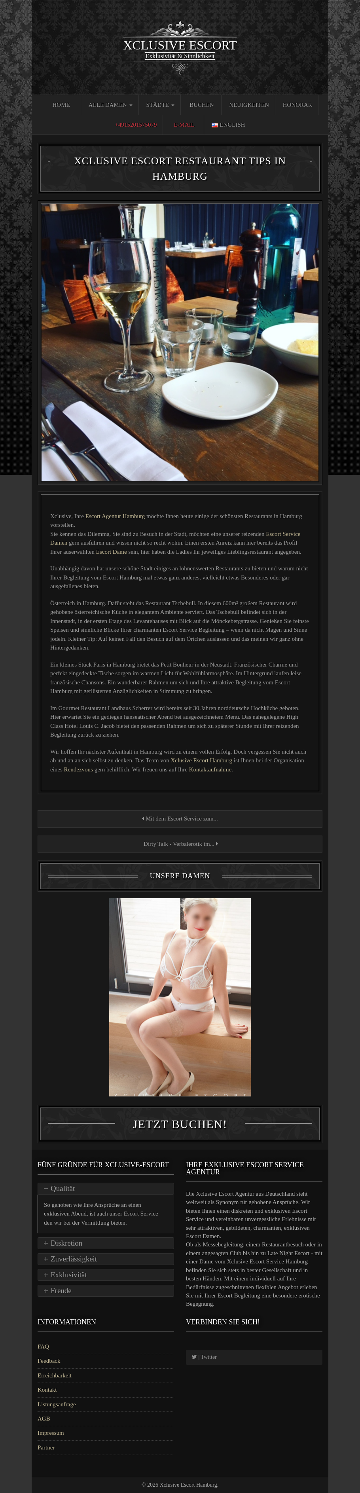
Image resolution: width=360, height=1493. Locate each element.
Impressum (51, 1433)
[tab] (106, 1189)
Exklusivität (69, 1275)
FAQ (43, 1346)
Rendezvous (78, 769)
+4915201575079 (136, 125)
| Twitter (204, 1357)
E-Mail (184, 125)
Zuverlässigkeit (74, 1259)
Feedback (49, 1361)
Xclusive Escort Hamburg (202, 760)
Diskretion (66, 1243)
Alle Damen (111, 105)
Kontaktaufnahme (210, 769)
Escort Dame (111, 552)
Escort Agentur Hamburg (115, 516)
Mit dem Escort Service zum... (180, 818)
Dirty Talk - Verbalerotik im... (180, 844)
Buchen (201, 105)
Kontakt (47, 1390)
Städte (160, 105)
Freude (61, 1290)
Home (61, 105)
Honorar (297, 105)
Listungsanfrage (57, 1404)
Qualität (63, 1188)
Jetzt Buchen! (180, 1123)
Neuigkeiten (249, 105)
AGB (44, 1418)
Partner (46, 1447)
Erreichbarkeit (55, 1375)
